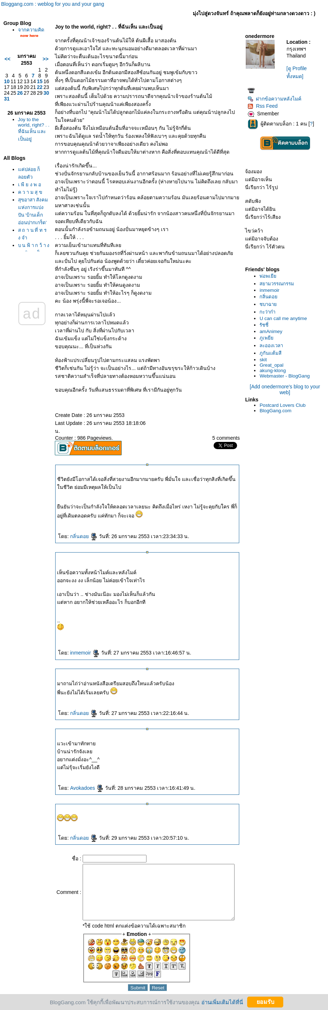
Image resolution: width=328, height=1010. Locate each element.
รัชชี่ (265, 325)
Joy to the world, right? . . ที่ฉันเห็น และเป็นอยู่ (28, 140)
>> (37, 66)
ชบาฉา (270, 304)
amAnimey (272, 331)
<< (6, 66)
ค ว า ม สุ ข (28, 207)
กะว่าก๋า (269, 312)
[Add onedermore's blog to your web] (286, 389)
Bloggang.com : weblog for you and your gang (52, 4)
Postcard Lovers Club (284, 405)
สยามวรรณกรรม (278, 283)
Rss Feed (264, 106)
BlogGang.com (277, 410)
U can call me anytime (285, 318)
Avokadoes (78, 780)
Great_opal (273, 365)
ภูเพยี (268, 338)
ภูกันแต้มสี (272, 353)
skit (264, 359)
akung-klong (274, 370)
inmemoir (76, 645)
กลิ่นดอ (75, 528)
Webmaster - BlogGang (286, 376)
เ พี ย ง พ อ (28, 200)
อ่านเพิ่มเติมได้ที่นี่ (222, 1002)
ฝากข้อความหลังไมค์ (276, 99)
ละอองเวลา (273, 345)
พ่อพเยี (269, 276)
